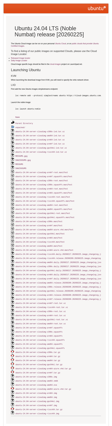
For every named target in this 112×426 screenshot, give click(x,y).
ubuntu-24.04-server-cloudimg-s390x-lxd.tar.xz (40, 131)
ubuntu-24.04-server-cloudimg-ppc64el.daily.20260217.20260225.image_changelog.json (59, 265)
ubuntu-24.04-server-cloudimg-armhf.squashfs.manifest (43, 174)
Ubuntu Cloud (60, 44)
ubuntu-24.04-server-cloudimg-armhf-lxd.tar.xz (40, 143)
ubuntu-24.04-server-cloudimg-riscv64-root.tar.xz (41, 300)
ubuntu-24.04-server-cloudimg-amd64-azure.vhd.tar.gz (43, 379)
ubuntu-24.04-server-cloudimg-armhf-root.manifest (41, 170)
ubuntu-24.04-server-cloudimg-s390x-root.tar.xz (40, 304)
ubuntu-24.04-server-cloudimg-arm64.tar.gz (37, 347)
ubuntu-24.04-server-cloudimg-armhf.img (36, 394)
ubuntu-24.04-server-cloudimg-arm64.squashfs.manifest (43, 190)
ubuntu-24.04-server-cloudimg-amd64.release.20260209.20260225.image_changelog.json (59, 276)
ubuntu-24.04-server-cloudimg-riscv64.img (37, 402)
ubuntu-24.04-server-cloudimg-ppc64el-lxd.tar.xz (41, 146)
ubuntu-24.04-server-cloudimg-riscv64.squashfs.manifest (44, 198)
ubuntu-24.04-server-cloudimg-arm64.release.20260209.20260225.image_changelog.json (59, 288)
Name (17, 117)
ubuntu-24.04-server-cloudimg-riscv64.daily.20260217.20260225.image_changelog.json (59, 249)
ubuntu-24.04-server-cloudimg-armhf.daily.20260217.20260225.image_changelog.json (58, 272)
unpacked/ (20, 127)
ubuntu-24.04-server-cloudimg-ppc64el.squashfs (40, 339)
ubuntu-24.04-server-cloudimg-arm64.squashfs (38, 328)
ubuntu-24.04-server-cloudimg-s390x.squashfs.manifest (43, 182)
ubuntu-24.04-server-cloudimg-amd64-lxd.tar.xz (40, 135)
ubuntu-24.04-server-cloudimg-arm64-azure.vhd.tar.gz (43, 359)
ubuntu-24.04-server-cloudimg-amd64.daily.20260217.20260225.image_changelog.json (58, 257)
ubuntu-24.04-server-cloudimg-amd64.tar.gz (37, 351)
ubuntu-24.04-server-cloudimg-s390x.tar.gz (37, 343)
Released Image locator (20, 58)
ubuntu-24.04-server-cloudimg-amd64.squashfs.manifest (43, 206)
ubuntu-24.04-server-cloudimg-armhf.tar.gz (37, 363)
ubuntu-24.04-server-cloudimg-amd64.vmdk (36, 371)
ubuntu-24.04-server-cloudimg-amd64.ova (36, 375)
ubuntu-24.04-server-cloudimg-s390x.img (36, 367)
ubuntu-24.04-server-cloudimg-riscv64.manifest (40, 237)
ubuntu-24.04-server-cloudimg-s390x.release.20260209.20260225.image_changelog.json (59, 280)
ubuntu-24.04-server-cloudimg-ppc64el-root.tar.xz (41, 312)
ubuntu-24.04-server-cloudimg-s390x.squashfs (38, 324)
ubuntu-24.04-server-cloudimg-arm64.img (36, 383)
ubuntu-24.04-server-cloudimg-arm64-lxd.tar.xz (40, 139)
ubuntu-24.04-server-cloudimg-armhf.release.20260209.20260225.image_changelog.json (59, 292)
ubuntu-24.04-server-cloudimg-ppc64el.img (37, 391)
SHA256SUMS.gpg (23, 158)
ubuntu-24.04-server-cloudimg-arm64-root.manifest (41, 186)
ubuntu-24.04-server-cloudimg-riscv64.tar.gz (38, 398)
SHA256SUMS (20, 166)
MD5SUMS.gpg (21, 154)
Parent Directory (24, 123)
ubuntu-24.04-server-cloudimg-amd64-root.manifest (41, 202)
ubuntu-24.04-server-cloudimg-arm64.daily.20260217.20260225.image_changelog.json (58, 268)
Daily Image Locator (19, 60)
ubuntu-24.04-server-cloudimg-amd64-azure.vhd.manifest (44, 225)
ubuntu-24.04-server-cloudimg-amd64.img (36, 387)
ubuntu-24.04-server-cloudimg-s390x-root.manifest (41, 178)
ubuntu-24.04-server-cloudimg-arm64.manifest (38, 233)
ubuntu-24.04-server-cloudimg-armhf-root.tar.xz (40, 296)
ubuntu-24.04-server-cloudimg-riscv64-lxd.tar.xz (41, 150)
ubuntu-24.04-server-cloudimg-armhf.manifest (38, 221)
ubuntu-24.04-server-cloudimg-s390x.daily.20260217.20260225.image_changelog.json (58, 261)
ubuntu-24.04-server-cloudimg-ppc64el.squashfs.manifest (44, 213)
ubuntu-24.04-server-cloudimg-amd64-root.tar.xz (40, 316)
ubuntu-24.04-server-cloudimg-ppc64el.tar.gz (38, 355)
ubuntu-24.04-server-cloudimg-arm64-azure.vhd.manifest (44, 245)
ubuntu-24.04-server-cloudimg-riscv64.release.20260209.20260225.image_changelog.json (60, 253)
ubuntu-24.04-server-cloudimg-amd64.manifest (38, 241)
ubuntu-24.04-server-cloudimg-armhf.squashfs (38, 320)
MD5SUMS (19, 162)
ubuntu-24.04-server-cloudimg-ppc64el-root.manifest (42, 209)
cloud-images (55, 64)
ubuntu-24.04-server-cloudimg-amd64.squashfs (38, 335)
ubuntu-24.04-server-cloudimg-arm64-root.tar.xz (40, 308)
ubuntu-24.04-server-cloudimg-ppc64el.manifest (40, 229)
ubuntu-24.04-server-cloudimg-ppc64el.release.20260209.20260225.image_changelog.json (60, 284)
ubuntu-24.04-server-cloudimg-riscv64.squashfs (40, 331)
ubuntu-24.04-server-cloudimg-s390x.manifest (38, 217)
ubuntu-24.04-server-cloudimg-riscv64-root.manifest (42, 194)
